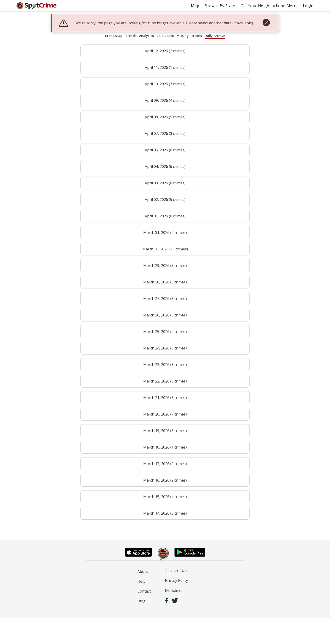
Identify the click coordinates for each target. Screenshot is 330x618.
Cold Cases (165, 35)
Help (142, 581)
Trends (130, 35)
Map (195, 5)
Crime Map (113, 35)
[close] (266, 23)
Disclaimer (174, 590)
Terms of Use (176, 570)
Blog (142, 601)
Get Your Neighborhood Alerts (269, 5)
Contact (144, 591)
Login (308, 5)
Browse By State (220, 5)
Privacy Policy (176, 580)
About (143, 571)
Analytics (146, 35)
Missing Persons (189, 35)
